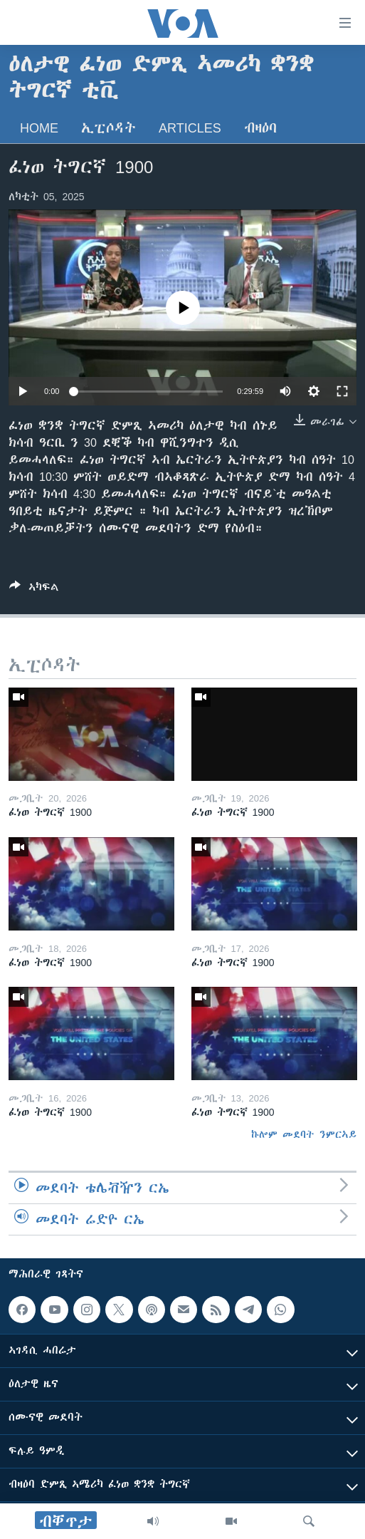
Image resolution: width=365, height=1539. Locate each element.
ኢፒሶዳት (108, 128)
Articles (190, 128)
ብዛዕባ (260, 128)
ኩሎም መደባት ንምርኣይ (303, 1134)
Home (39, 128)
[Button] (34, 589)
